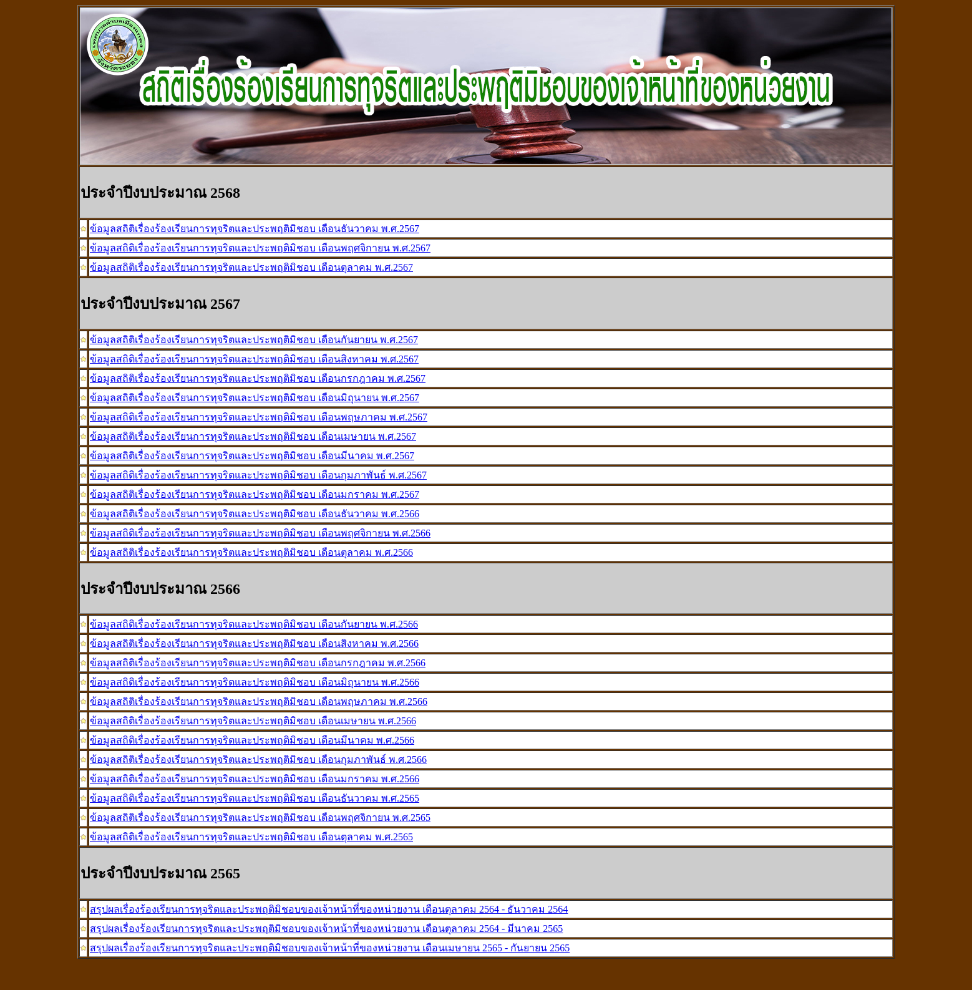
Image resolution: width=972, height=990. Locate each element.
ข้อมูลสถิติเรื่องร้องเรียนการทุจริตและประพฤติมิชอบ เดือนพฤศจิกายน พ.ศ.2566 (260, 533)
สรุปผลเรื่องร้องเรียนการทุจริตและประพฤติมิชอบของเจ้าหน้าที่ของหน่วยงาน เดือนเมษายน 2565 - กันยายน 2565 (330, 948)
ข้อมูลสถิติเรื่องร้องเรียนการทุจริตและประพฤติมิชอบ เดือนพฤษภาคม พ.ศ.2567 (258, 417)
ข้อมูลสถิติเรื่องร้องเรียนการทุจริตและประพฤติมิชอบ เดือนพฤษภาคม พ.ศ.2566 (258, 701)
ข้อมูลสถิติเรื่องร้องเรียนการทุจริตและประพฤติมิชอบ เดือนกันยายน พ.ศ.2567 (254, 339)
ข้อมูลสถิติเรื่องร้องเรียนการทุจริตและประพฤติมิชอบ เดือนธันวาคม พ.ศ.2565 (254, 798)
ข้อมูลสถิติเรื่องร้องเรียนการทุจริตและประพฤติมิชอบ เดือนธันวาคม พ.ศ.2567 (254, 228)
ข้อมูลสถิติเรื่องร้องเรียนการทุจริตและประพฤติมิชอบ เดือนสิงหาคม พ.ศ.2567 (254, 359)
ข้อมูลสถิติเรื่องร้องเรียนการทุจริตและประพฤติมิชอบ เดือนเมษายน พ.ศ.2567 (253, 436)
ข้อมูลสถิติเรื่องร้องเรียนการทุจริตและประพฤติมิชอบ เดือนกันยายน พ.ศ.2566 (254, 624)
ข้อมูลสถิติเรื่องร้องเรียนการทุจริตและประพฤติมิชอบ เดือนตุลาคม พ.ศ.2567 (251, 267)
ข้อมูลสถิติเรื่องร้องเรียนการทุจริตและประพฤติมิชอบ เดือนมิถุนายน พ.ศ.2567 (254, 397)
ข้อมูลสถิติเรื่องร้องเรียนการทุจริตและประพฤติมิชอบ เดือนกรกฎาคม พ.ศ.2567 (257, 378)
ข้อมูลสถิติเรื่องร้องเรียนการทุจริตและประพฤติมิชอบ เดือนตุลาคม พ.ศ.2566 (251, 552)
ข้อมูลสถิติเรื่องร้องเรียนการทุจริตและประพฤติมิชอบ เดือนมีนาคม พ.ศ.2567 (252, 455)
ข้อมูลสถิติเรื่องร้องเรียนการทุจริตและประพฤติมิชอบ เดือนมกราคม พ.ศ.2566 (254, 779)
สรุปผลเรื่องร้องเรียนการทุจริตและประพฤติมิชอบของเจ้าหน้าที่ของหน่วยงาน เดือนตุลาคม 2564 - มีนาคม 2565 (326, 928)
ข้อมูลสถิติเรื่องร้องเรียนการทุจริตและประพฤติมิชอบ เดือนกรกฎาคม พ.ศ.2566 (257, 663)
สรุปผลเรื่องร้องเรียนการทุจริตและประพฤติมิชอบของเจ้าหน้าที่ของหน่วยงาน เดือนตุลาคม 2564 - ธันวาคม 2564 (329, 909)
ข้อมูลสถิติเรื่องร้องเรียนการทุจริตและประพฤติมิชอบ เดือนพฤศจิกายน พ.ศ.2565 (260, 817)
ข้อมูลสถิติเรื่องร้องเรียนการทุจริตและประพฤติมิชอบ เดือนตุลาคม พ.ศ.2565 (251, 837)
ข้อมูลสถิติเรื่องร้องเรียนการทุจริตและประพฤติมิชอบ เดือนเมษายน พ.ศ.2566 (253, 721)
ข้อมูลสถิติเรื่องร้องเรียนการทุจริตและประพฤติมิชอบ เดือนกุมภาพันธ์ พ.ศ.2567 (258, 475)
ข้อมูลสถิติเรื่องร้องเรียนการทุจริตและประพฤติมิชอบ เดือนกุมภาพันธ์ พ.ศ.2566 (258, 759)
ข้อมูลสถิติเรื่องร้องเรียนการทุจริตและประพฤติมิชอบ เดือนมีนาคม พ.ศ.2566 (252, 740)
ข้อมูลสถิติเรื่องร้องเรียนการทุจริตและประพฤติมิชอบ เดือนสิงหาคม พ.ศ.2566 (254, 643)
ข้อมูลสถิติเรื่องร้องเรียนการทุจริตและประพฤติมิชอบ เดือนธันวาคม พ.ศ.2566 (254, 513)
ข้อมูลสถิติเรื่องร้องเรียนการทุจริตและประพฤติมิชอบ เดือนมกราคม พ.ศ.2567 (254, 494)
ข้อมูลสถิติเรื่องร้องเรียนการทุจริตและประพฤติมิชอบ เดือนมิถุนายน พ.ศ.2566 (254, 682)
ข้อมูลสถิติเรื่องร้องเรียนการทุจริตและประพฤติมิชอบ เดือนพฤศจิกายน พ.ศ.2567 (260, 248)
